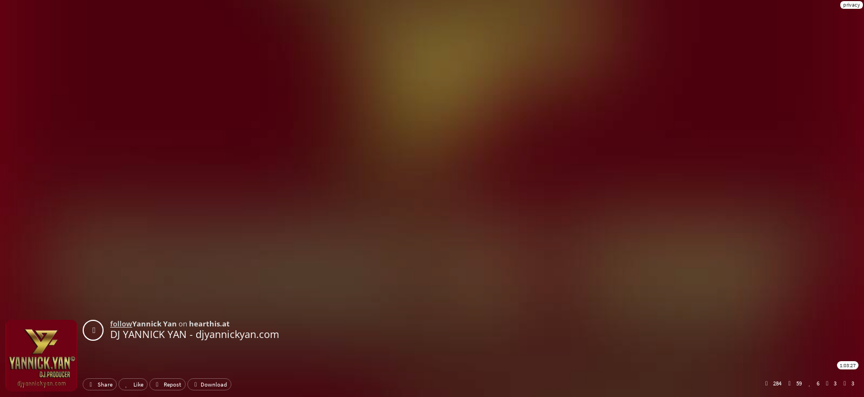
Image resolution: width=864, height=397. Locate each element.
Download (209, 384)
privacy (851, 4)
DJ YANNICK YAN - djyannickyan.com (194, 334)
